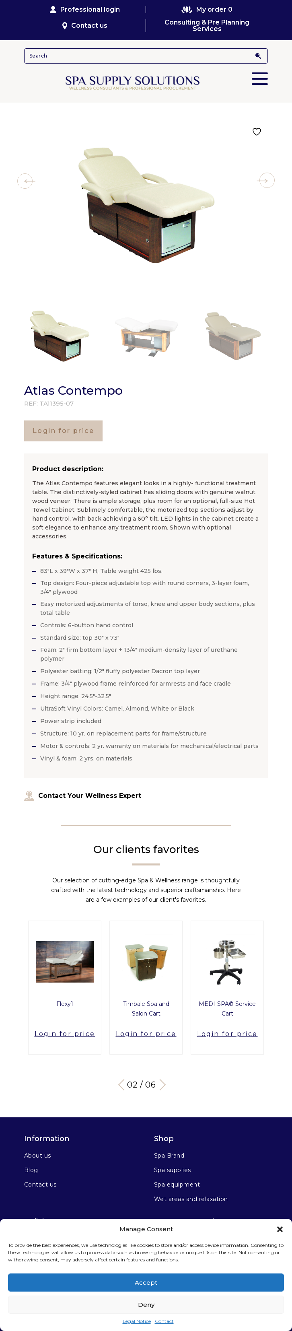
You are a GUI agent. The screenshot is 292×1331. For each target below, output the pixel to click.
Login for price (63, 431)
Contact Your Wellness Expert (82, 795)
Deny (146, 1304)
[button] (280, 1229)
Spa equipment (177, 1184)
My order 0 (206, 9)
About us (37, 1155)
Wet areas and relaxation (191, 1199)
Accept (146, 1282)
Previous (124, 1084)
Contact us (85, 25)
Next (160, 1084)
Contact (164, 1321)
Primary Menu (260, 73)
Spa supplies (172, 1170)
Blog (31, 1170)
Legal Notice (137, 1321)
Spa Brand (169, 1155)
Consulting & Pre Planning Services (207, 25)
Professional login (85, 9)
